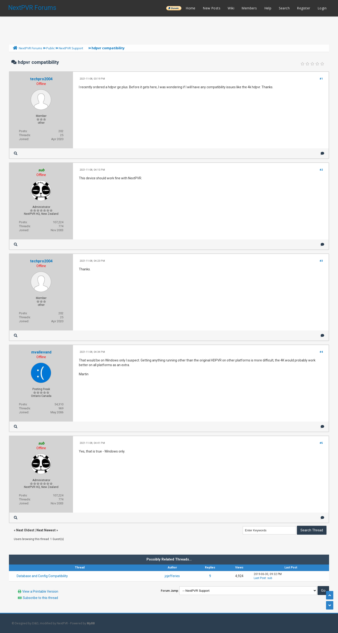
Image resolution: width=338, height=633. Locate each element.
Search (284, 8)
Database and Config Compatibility (42, 576)
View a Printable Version (40, 591)
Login (322, 8)
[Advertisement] (169, 29)
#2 (321, 169)
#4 (321, 351)
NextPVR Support (71, 48)
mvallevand (41, 352)
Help (268, 8)
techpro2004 (41, 79)
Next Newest (46, 530)
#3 (321, 260)
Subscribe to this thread (40, 598)
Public (50, 48)
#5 (321, 443)
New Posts (211, 8)
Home (191, 8)
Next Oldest (25, 530)
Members (249, 8)
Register (303, 8)
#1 (321, 78)
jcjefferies (172, 576)
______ (173, 8)
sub (269, 578)
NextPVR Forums (32, 8)
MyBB (91, 623)
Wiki (231, 8)
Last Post (260, 578)
